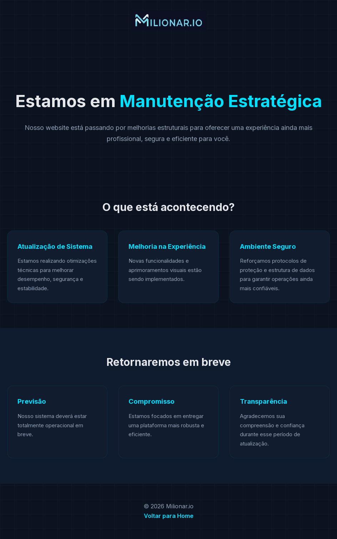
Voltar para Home (168, 515)
